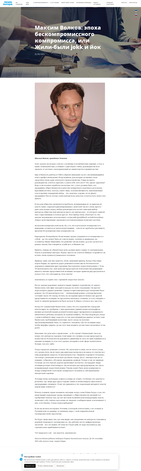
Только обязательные (45, 466)
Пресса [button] (124, 2)
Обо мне (27, 3)
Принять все (29, 466)
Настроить (60, 466)
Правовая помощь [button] (83, 2)
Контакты (133, 2)
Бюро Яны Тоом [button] (67, 2)
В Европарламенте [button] (41, 2)
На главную (19, 3)
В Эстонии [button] (55, 2)
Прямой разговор (110, 3)
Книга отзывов (97, 3)
